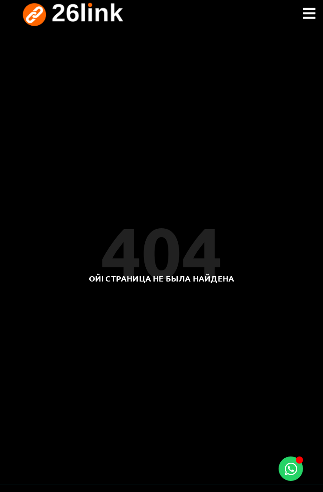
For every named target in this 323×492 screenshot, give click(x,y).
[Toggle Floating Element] (291, 468)
